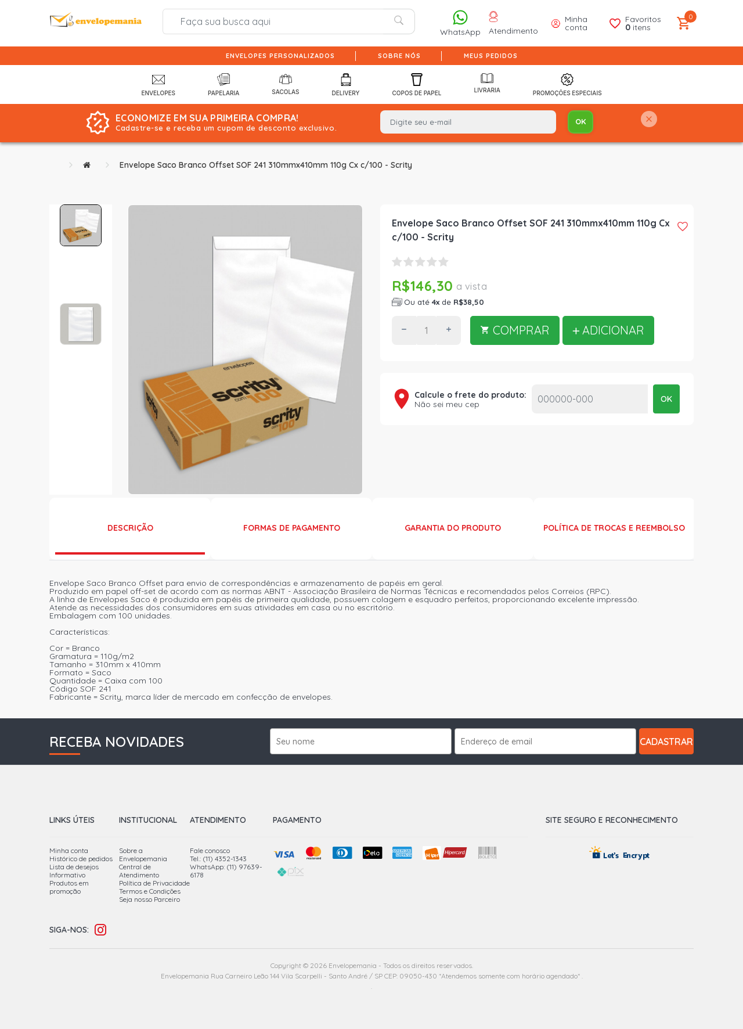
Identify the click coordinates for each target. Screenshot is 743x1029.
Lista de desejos (74, 866)
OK (666, 399)
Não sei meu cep (446, 404)
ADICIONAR (608, 330)
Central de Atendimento (139, 870)
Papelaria (223, 84)
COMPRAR (515, 330)
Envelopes (158, 84)
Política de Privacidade (154, 883)
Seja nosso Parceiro (149, 899)
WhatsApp (460, 23)
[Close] (649, 120)
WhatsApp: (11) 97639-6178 (226, 870)
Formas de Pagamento (291, 528)
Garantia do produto (453, 528)
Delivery (346, 84)
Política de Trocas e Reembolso (614, 528)
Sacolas (285, 84)
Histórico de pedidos (81, 858)
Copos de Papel (417, 84)
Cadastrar (666, 741)
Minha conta (68, 850)
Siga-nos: (69, 930)
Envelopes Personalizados (280, 56)
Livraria (487, 83)
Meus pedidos (491, 56)
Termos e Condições (150, 891)
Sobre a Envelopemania (143, 854)
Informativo (67, 874)
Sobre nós (399, 56)
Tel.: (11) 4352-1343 (218, 858)
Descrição (130, 528)
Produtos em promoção (69, 887)
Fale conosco (210, 850)
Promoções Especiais (567, 84)
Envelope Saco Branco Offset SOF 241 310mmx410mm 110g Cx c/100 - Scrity (266, 165)
